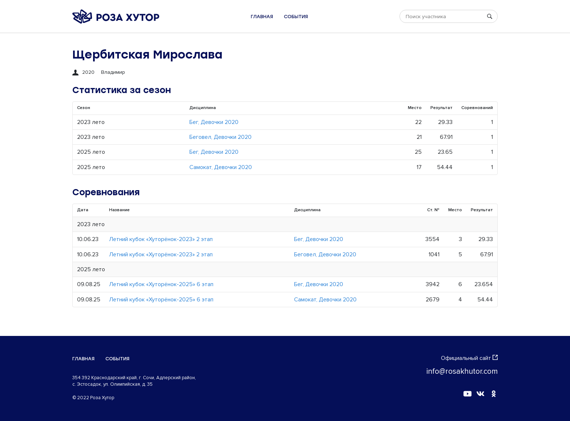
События (296, 16)
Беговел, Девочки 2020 (220, 137)
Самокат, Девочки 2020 (220, 167)
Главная (262, 16)
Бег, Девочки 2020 (213, 122)
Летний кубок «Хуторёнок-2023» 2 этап (161, 239)
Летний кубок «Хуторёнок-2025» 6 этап (161, 284)
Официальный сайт (469, 358)
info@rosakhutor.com (462, 371)
